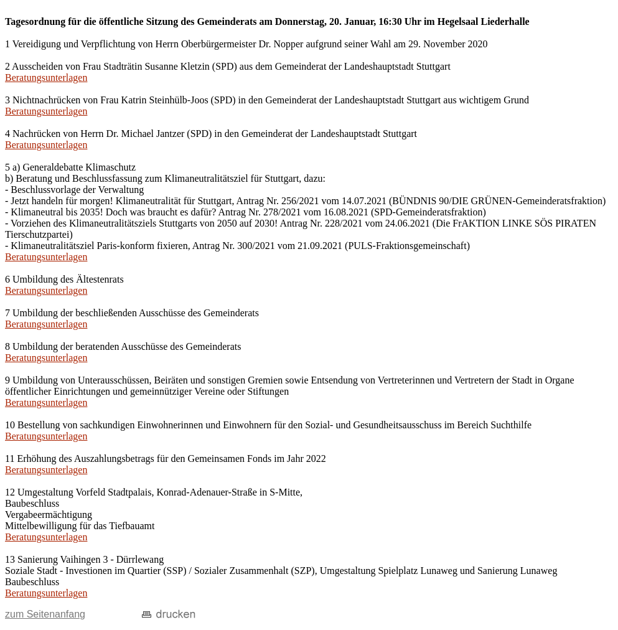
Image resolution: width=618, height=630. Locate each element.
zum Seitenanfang (45, 614)
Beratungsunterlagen (46, 77)
